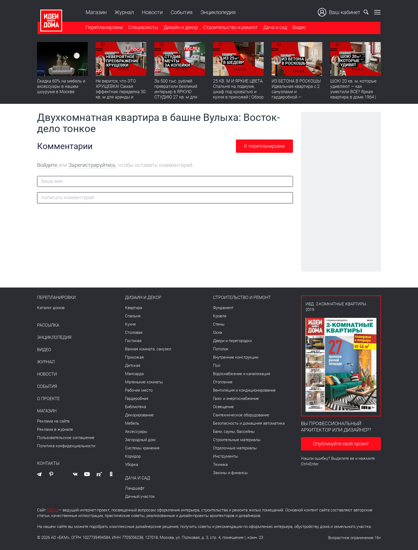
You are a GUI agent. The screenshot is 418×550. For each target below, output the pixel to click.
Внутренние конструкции (235, 357)
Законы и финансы (230, 472)
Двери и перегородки (232, 340)
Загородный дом (140, 439)
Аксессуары (136, 431)
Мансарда (134, 373)
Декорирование (139, 415)
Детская (132, 365)
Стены (218, 324)
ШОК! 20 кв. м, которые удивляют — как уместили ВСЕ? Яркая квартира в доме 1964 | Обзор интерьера (353, 92)
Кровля (219, 316)
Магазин (95, 12)
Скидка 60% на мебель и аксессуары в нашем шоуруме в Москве (61, 87)
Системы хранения (142, 448)
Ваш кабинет (339, 12)
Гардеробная (136, 398)
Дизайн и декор (180, 27)
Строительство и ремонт (230, 27)
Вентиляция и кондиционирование (244, 390)
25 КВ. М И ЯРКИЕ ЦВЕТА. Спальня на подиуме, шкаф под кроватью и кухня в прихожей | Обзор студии (238, 92)
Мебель (132, 423)
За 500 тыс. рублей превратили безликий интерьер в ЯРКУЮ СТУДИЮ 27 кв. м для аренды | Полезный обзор (175, 94)
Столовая (133, 332)
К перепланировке (264, 146)
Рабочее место (138, 390)
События (181, 12)
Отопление (222, 382)
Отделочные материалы (235, 448)
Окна (217, 332)
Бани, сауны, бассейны (234, 431)
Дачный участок (140, 496)
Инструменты (225, 456)
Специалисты (143, 27)
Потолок (220, 349)
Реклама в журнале (55, 429)
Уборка (131, 464)
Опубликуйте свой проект (341, 443)
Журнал (123, 12)
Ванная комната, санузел (148, 349)
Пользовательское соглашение (65, 437)
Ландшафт (134, 488)
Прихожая (134, 357)
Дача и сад (275, 27)
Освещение (223, 406)
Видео (298, 27)
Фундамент (223, 307)
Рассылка (48, 325)
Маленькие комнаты (144, 382)
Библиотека (135, 406)
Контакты (48, 463)
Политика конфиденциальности (66, 446)
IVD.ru (52, 510)
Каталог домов (51, 307)
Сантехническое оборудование (241, 415)
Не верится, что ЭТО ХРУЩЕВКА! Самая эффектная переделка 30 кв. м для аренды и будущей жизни (121, 92)
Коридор (133, 456)
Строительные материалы (236, 439)
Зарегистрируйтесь (92, 165)
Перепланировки (103, 27)
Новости (151, 12)
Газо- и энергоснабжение (236, 398)
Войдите (47, 165)
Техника (220, 464)
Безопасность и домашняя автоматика (249, 423)
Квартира (133, 307)
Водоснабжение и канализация (241, 373)
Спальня (132, 316)
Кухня (130, 324)
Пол (216, 365)
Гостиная (133, 340)
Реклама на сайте (53, 421)
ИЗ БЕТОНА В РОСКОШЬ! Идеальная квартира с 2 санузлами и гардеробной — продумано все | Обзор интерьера (296, 94)
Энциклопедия (217, 12)
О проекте (48, 399)
